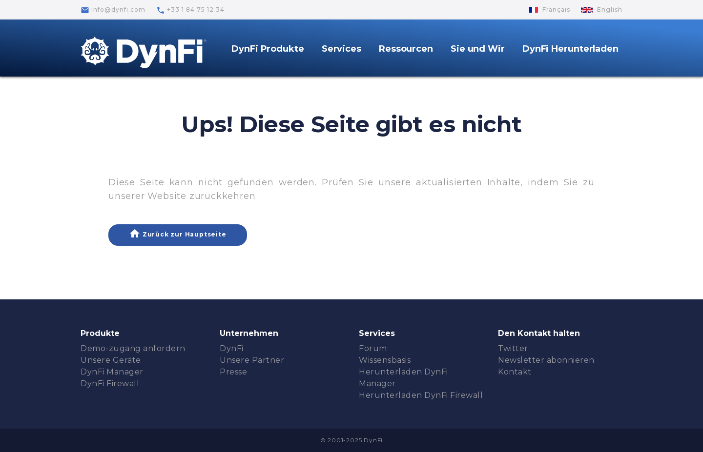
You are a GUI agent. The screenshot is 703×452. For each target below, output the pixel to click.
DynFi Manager (112, 371)
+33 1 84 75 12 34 (190, 10)
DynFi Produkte (267, 48)
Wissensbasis (385, 360)
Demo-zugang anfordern (133, 348)
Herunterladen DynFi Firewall (421, 395)
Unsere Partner (252, 360)
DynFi (232, 348)
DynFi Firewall (110, 383)
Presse (233, 371)
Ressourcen (406, 48)
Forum (373, 348)
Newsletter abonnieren (546, 360)
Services (341, 48)
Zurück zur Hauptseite (178, 233)
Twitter (513, 348)
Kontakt (515, 371)
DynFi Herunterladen (570, 48)
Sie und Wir (478, 48)
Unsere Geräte (111, 360)
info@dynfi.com (113, 10)
